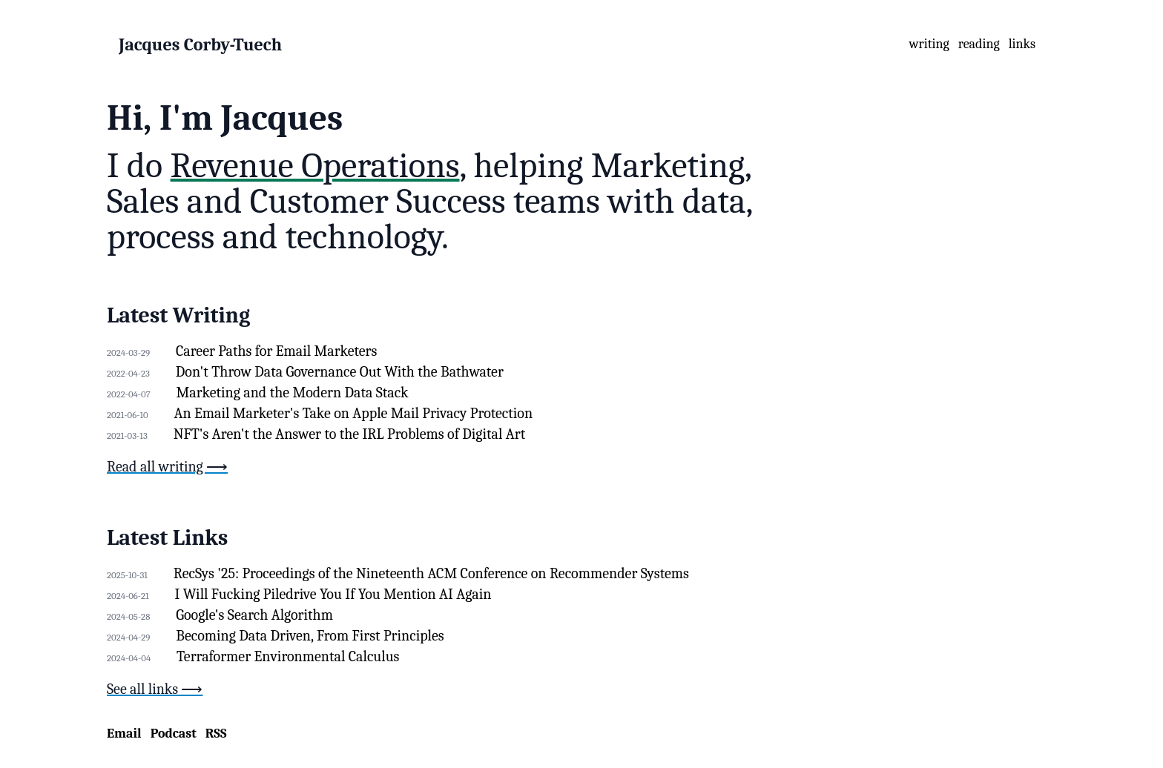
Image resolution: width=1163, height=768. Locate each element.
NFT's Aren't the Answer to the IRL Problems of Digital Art (350, 434)
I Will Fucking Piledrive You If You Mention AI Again (333, 594)
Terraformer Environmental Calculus (288, 656)
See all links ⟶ (154, 689)
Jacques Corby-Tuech (200, 44)
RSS (216, 733)
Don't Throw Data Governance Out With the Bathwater (340, 371)
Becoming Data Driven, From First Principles (310, 635)
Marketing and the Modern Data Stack (293, 392)
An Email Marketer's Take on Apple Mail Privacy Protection (353, 413)
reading (979, 44)
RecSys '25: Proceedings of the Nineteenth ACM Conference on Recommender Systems (431, 573)
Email (124, 733)
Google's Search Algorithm (254, 614)
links (1022, 44)
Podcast (174, 733)
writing (929, 44)
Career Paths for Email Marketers (276, 351)
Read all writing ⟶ (167, 466)
